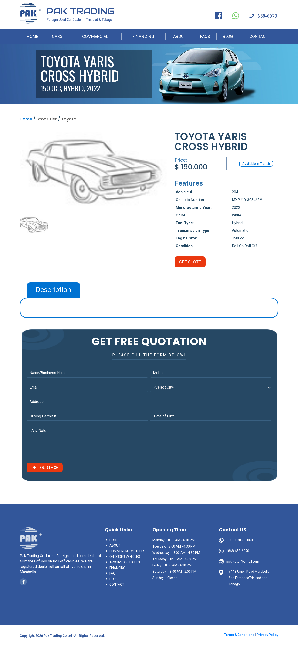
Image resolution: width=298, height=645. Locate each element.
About (114, 545)
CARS (57, 36)
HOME (32, 36)
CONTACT (258, 36)
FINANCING (143, 36)
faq (112, 573)
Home (114, 540)
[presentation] (62, 450)
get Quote (44, 467)
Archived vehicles (124, 562)
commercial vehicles (127, 551)
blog (113, 579)
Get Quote (190, 261)
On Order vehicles (124, 557)
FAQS (205, 36)
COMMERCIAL (95, 36)
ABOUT (179, 36)
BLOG (228, 36)
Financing (117, 568)
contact (116, 584)
